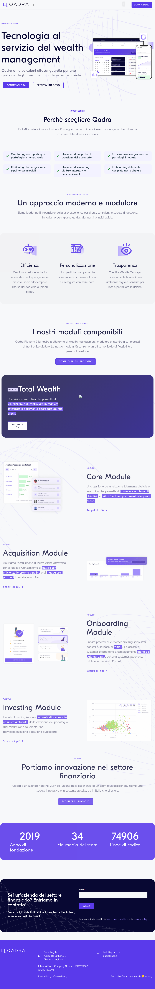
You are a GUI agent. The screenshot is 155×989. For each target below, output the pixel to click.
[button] (33, 4)
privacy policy (140, 919)
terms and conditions (117, 919)
